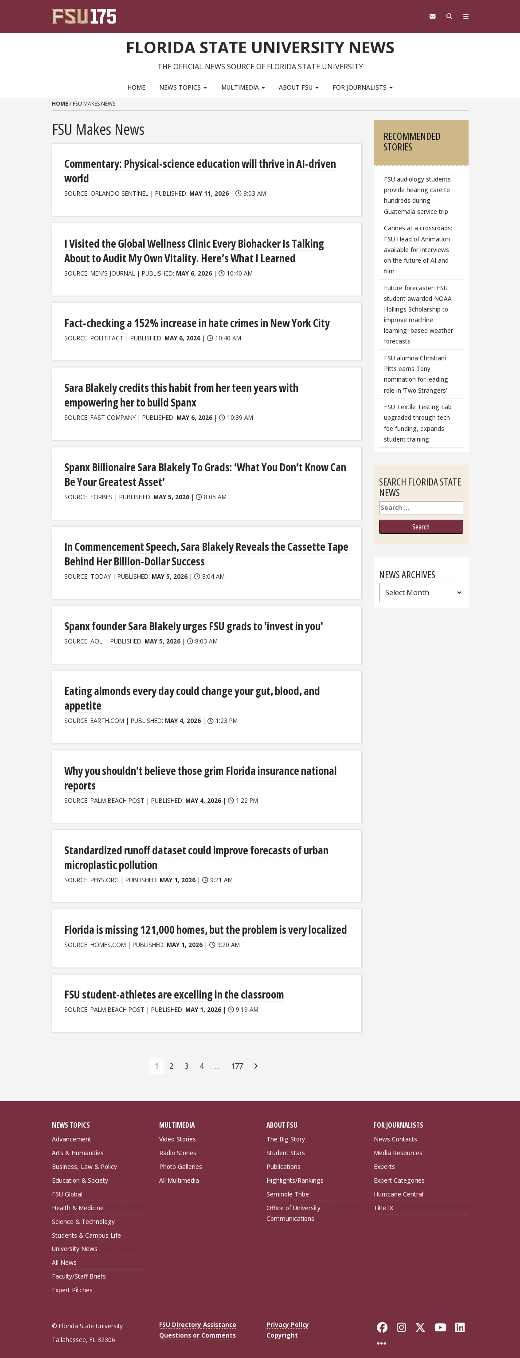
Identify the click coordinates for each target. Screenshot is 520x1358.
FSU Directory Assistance (197, 1315)
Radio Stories (177, 1144)
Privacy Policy (287, 1315)
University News (75, 1240)
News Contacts (395, 1130)
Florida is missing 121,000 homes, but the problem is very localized (201, 921)
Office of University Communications (293, 1203)
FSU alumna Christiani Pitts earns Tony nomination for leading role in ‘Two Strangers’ (416, 374)
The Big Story (285, 1130)
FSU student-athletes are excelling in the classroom (171, 985)
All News (64, 1253)
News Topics (183, 87)
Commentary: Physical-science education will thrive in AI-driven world (196, 170)
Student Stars (285, 1144)
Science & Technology (83, 1212)
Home (136, 87)
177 (237, 1057)
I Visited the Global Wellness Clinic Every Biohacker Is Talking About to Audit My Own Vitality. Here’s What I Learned (204, 248)
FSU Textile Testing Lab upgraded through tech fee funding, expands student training (418, 423)
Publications (283, 1157)
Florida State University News (260, 46)
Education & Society (80, 1171)
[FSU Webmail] (429, 16)
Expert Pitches (72, 1281)
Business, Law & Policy (84, 1157)
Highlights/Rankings (295, 1171)
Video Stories (177, 1130)
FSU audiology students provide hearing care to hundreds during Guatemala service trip (417, 195)
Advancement (71, 1130)
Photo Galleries (180, 1157)
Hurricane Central (398, 1184)
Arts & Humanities (78, 1144)
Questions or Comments (197, 1326)
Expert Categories (399, 1171)
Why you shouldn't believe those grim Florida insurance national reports (197, 770)
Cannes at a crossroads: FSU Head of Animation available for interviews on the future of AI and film (418, 249)
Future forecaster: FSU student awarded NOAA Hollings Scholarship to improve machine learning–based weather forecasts (418, 314)
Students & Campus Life (86, 1226)
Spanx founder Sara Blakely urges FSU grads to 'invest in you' (190, 620)
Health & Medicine (78, 1198)
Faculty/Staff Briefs (79, 1267)
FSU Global (67, 1184)
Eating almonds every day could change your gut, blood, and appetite (189, 692)
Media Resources (398, 1144)
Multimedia (243, 87)
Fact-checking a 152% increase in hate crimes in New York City (192, 320)
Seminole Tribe (287, 1184)
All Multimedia (179, 1171)
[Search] (447, 16)
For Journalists (362, 87)
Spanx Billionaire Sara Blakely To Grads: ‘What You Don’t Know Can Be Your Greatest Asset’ (201, 470)
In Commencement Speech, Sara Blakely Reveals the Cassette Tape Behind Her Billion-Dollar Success (201, 549)
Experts (384, 1157)
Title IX (383, 1198)
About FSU (299, 87)
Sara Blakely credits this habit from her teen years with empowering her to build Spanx (205, 392)
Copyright (282, 1326)
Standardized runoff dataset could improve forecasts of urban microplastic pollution (192, 849)
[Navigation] (464, 16)
